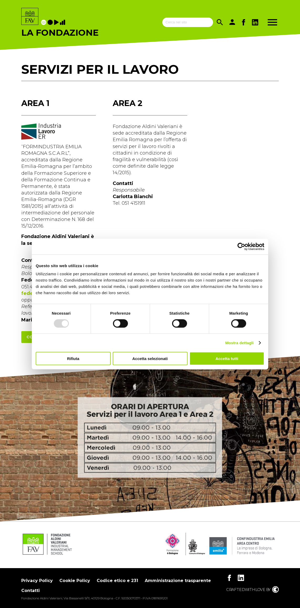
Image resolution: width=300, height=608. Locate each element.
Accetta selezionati (150, 358)
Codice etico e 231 (117, 580)
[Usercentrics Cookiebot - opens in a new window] (241, 246)
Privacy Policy (37, 580)
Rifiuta (73, 358)
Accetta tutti (226, 358)
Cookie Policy (74, 580)
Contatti (30, 590)
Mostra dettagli (239, 342)
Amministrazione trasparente (178, 580)
